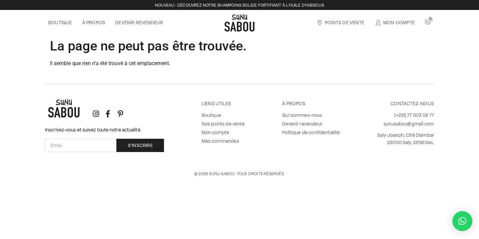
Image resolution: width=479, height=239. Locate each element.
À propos (93, 23)
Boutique (60, 23)
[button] (462, 221)
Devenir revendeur (139, 23)
